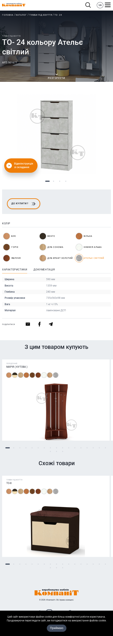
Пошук (88, 5)
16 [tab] (99, 447)
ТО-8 (9, 483)
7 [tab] (44, 447)
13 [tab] (81, 447)
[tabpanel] (56, 134)
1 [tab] (47, 181)
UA (100, 5)
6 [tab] (38, 447)
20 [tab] (62, 451)
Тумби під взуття (40, 15)
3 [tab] (59, 181)
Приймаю (56, 628)
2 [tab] (53, 181)
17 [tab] (105, 447)
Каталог (21, 15)
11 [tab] (68, 447)
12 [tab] (74, 447)
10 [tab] (62, 447)
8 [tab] (50, 447)
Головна (7, 15)
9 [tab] (56, 447)
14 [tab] (87, 447)
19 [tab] (56, 451)
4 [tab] (65, 181)
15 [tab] (93, 447)
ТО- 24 (58, 15)
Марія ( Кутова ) (16, 366)
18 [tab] (50, 451)
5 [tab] (32, 447)
